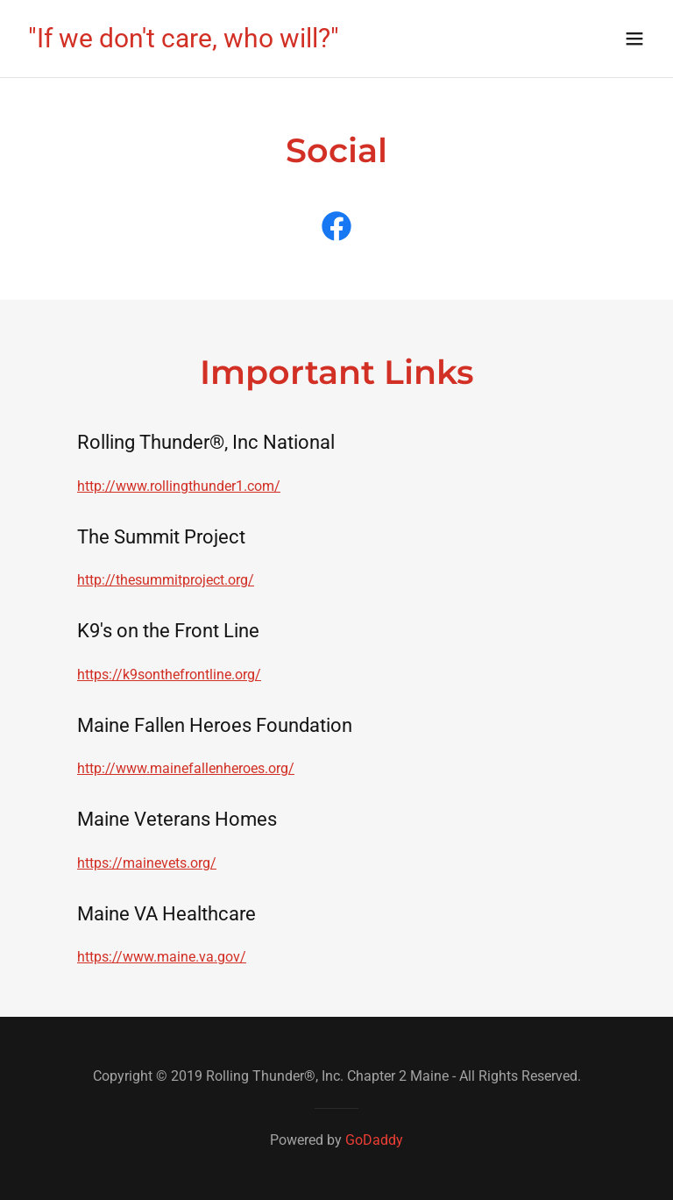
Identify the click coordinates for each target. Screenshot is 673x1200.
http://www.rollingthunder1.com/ (178, 486)
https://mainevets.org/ (146, 863)
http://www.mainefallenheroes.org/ (185, 768)
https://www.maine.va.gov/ (161, 956)
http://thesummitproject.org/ (165, 580)
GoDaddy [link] (374, 1140)
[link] (183, 42)
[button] (634, 38)
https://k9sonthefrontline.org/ (169, 674)
